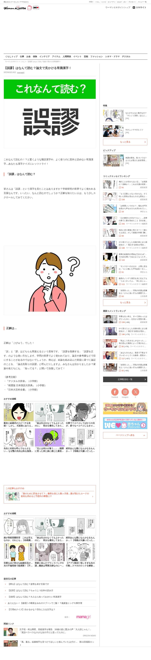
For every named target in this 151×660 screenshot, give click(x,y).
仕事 (22, 56)
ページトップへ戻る (125, 435)
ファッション (96, 56)
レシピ (104, 2)
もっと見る (125, 142)
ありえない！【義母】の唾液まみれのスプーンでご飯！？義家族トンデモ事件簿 (45, 603)
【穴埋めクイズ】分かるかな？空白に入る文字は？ (31, 609)
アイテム (56, 56)
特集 (105, 106)
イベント (77, 56)
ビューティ (111, 2)
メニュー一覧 (142, 2)
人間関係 (67, 56)
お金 (28, 56)
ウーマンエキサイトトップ (117, 7)
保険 (35, 56)
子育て (91, 2)
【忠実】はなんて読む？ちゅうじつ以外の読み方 (30, 590)
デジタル (126, 56)
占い (125, 2)
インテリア (44, 56)
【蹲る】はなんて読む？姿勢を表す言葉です (28, 584)
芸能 (86, 56)
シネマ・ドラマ (112, 56)
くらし (97, 2)
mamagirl (20, 72)
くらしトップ (11, 56)
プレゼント (132, 2)
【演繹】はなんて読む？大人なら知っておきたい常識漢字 (34, 597)
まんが (119, 2)
